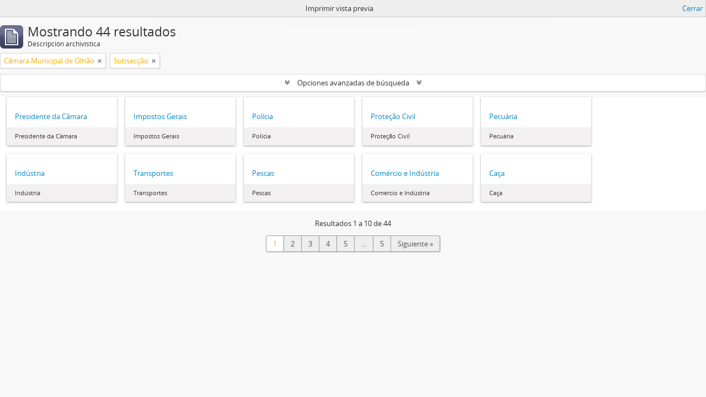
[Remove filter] (100, 60)
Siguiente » (415, 244)
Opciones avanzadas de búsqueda (353, 83)
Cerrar (692, 8)
